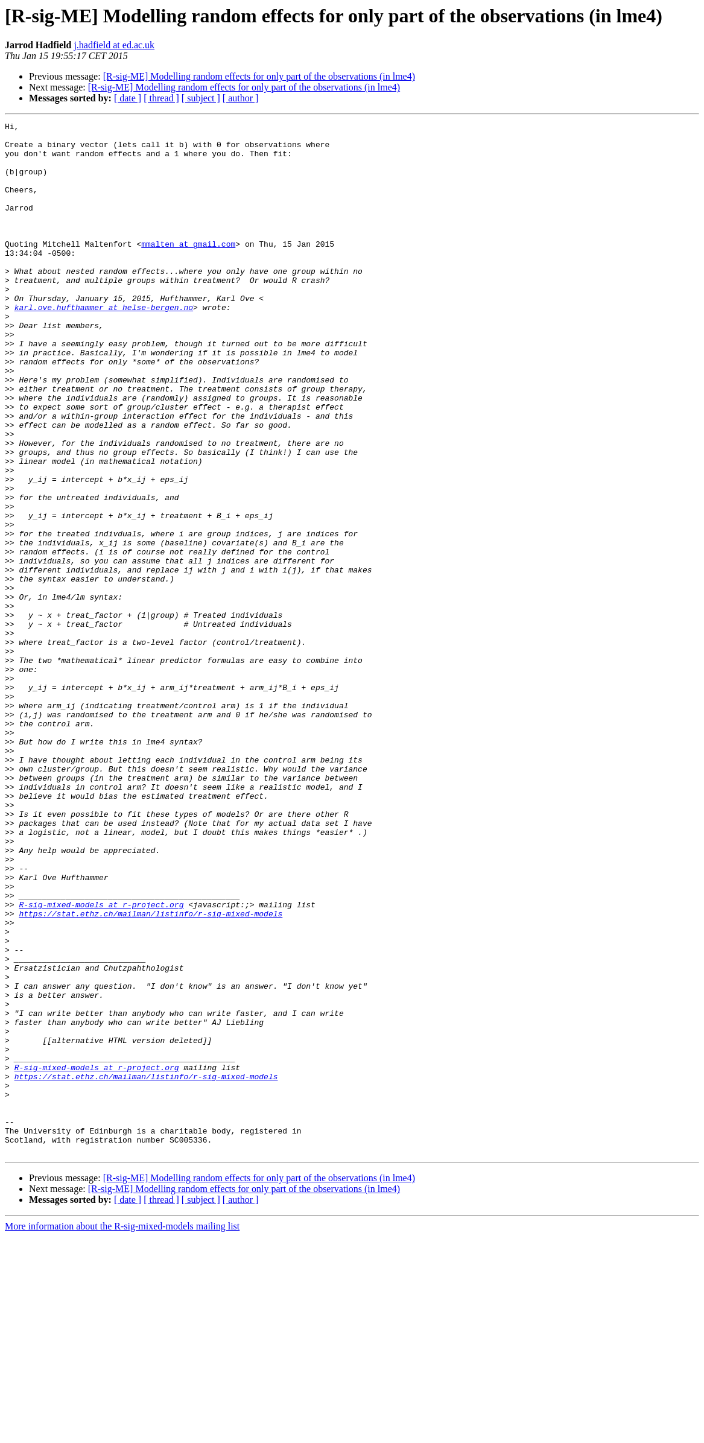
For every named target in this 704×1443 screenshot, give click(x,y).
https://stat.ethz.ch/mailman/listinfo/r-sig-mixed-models (150, 1072)
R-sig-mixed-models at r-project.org (101, 1061)
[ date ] (127, 98)
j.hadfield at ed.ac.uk (114, 45)
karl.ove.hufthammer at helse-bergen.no (103, 345)
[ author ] (241, 98)
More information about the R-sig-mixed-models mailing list (122, 1432)
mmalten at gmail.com (188, 269)
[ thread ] (161, 98)
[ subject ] (201, 98)
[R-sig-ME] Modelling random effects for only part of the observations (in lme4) (259, 76)
